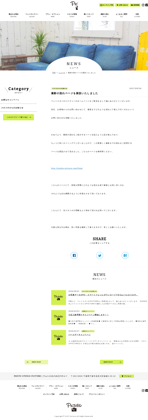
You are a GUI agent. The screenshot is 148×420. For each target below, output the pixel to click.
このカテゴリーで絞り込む (17, 117)
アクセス (127, 376)
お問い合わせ (64, 394)
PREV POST (36, 362)
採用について (79, 394)
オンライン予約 (49, 394)
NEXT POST (108, 362)
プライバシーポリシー (97, 394)
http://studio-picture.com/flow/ (67, 168)
